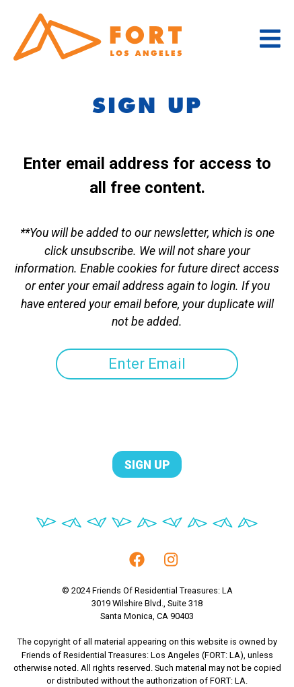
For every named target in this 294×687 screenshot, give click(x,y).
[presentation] (102, 405)
